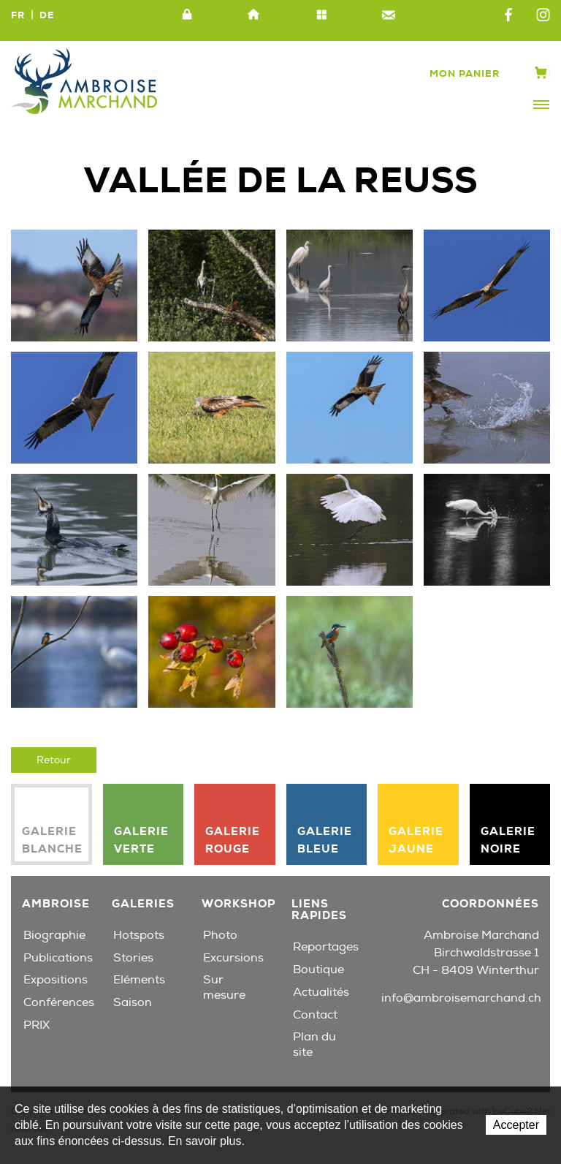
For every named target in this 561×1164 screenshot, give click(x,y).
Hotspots (138, 935)
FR (18, 15)
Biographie (54, 935)
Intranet (187, 15)
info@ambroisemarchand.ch (461, 998)
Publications (58, 958)
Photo (220, 935)
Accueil (254, 15)
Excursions (233, 958)
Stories (133, 958)
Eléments (139, 979)
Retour (54, 760)
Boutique (318, 969)
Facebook (508, 15)
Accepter (516, 1125)
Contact (388, 15)
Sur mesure (224, 987)
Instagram (543, 15)
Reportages (326, 947)
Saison (132, 1002)
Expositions (55, 979)
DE (47, 15)
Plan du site (321, 15)
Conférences (58, 1002)
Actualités (321, 992)
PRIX (36, 1025)
